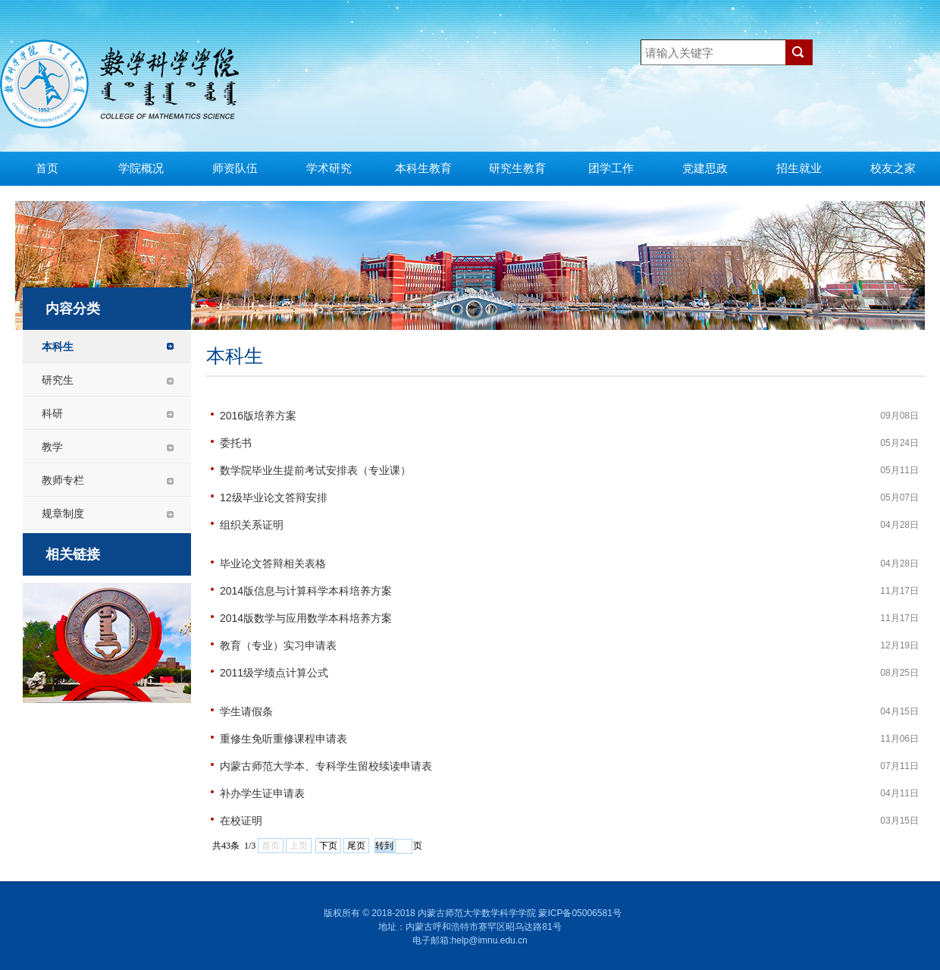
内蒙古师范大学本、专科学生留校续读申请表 (326, 766)
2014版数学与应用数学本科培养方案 (306, 618)
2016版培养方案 (258, 416)
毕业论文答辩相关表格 (273, 563)
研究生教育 (517, 168)
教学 (52, 447)
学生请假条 (246, 711)
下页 (328, 845)
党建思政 (705, 168)
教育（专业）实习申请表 (278, 645)
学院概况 (141, 168)
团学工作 (611, 168)
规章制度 (63, 513)
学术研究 (329, 168)
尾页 (356, 845)
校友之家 (893, 168)
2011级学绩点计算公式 (274, 673)
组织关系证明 (252, 525)
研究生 (58, 380)
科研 (52, 413)
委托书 (236, 443)
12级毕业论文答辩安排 (273, 497)
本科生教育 (423, 168)
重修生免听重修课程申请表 (283, 739)
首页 (47, 168)
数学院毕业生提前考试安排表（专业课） (315, 470)
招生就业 (799, 168)
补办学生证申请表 (262, 793)
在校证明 (241, 821)
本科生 (58, 347)
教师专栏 (63, 480)
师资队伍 (235, 168)
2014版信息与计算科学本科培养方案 (306, 591)
